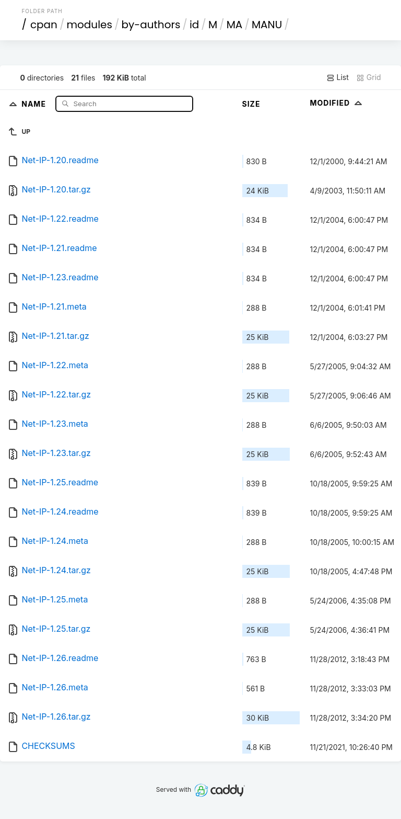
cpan (43, 24)
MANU (267, 24)
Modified (337, 102)
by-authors (150, 24)
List (337, 77)
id (194, 24)
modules (89, 24)
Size (251, 103)
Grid (368, 77)
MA (235, 24)
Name (34, 103)
